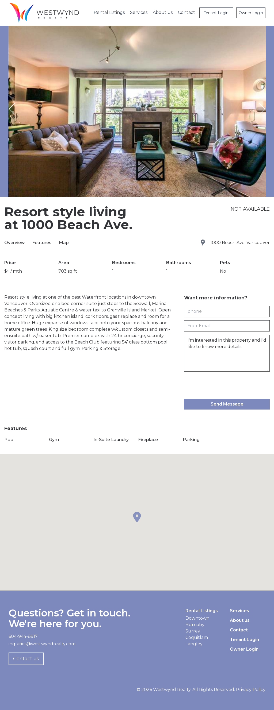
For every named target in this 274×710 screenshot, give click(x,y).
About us (163, 12)
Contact (186, 12)
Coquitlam (196, 637)
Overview (15, 242)
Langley (194, 643)
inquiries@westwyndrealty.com (42, 643)
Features (42, 242)
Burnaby (194, 624)
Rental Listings (109, 12)
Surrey (192, 631)
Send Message (227, 404)
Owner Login (251, 12)
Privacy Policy (250, 689)
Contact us (26, 659)
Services (138, 12)
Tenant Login (216, 12)
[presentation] (224, 385)
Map (64, 242)
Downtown (197, 618)
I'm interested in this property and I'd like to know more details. (227, 353)
